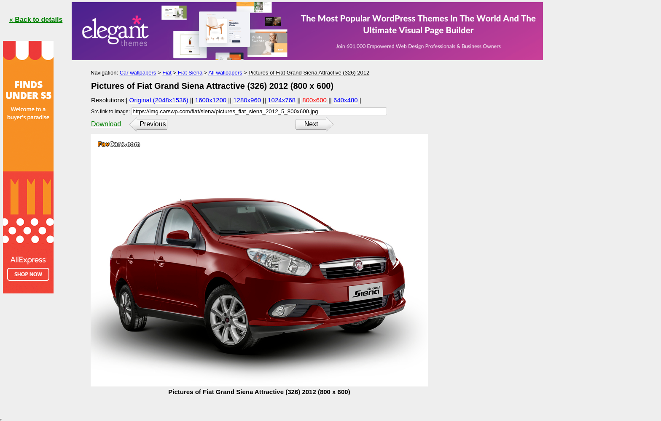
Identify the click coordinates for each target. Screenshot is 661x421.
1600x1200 (210, 100)
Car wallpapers (138, 72)
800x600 (314, 100)
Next (311, 124)
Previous (153, 124)
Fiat (167, 72)
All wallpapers (225, 72)
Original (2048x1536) (158, 100)
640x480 (345, 100)
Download (106, 124)
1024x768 (282, 100)
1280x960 (247, 100)
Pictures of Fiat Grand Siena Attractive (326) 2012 (308, 72)
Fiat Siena (189, 72)
